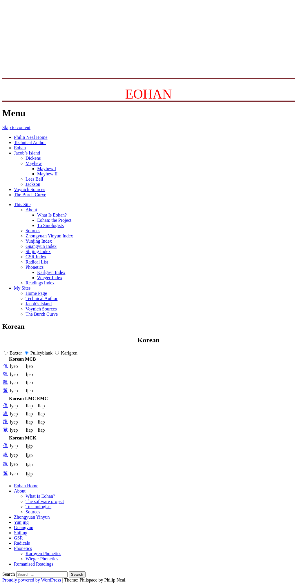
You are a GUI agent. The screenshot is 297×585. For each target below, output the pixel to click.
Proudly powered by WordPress (31, 579)
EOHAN (148, 94)
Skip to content (16, 127)
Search (8, 574)
